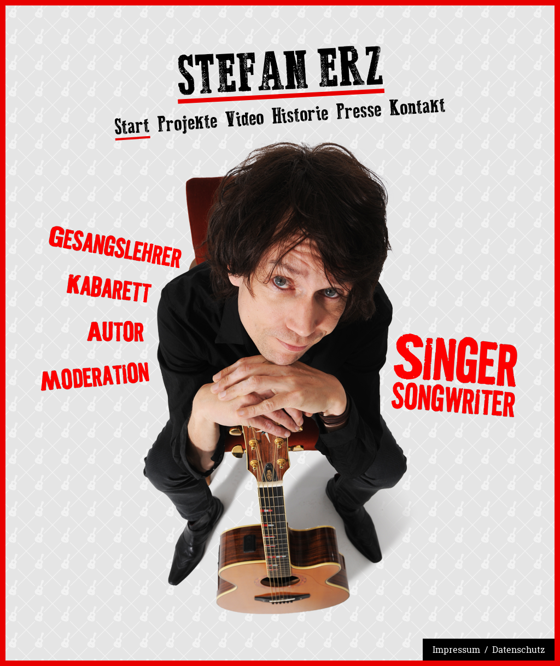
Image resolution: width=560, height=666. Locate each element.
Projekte (187, 122)
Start (132, 126)
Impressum (456, 650)
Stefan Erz (280, 74)
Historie (300, 114)
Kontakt (417, 106)
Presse (359, 110)
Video (244, 118)
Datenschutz (518, 650)
